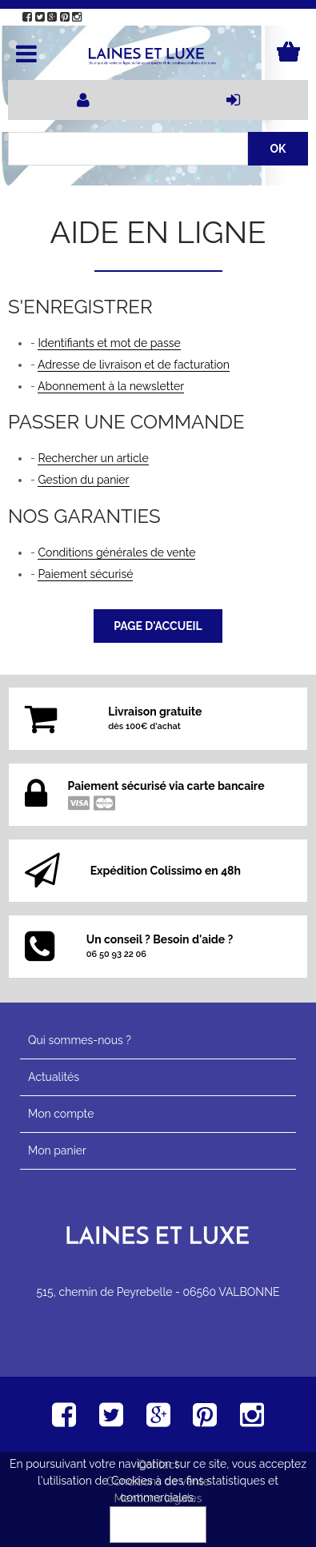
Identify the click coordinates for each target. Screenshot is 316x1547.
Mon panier (57, 1150)
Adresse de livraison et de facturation (134, 364)
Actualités (53, 1077)
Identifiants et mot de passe (109, 343)
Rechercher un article (93, 458)
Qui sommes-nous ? (79, 1040)
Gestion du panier (83, 479)
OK (158, 1524)
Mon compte (61, 1113)
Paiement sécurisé (85, 574)
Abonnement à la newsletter (111, 386)
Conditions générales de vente (116, 552)
